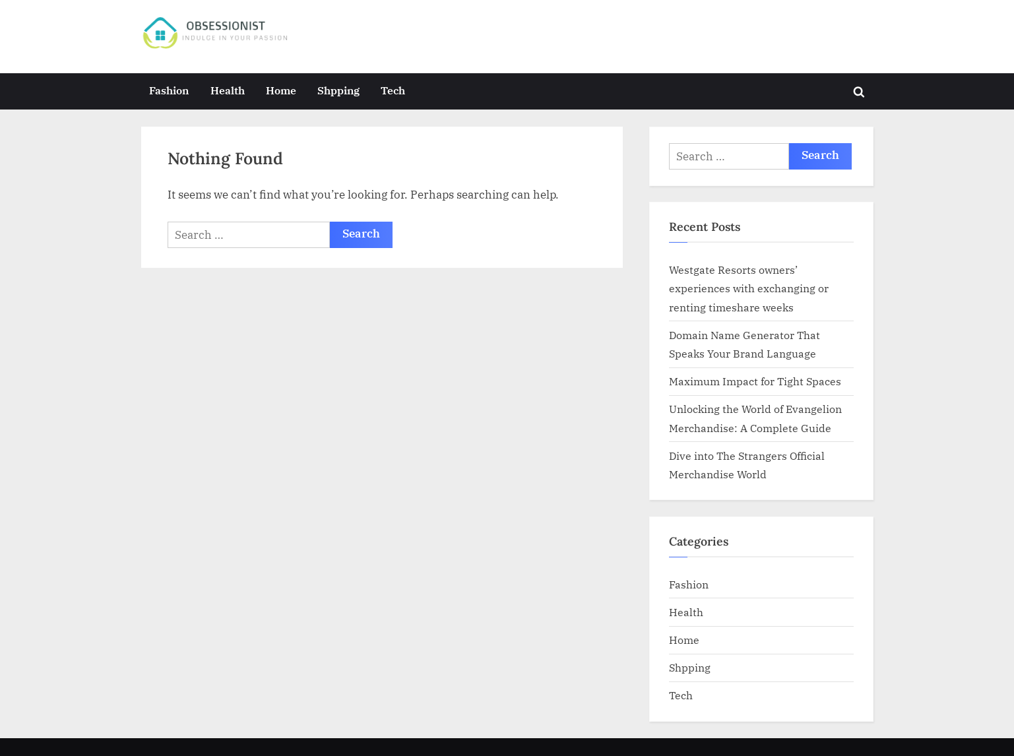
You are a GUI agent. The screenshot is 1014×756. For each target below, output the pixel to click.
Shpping (338, 90)
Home (281, 90)
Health (227, 90)
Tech (393, 90)
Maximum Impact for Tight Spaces (755, 381)
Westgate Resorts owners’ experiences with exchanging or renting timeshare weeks (749, 288)
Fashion (169, 90)
